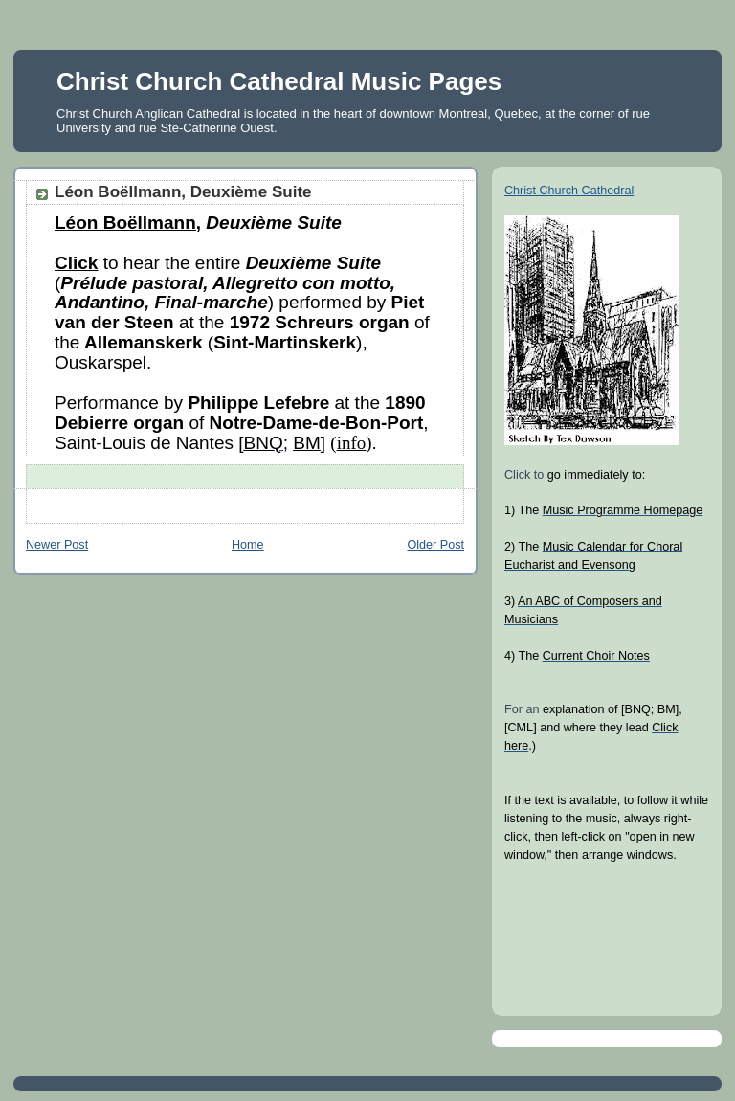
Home (248, 544)
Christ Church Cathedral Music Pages (278, 81)
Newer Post (57, 544)
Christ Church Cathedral (569, 190)
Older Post (435, 544)
